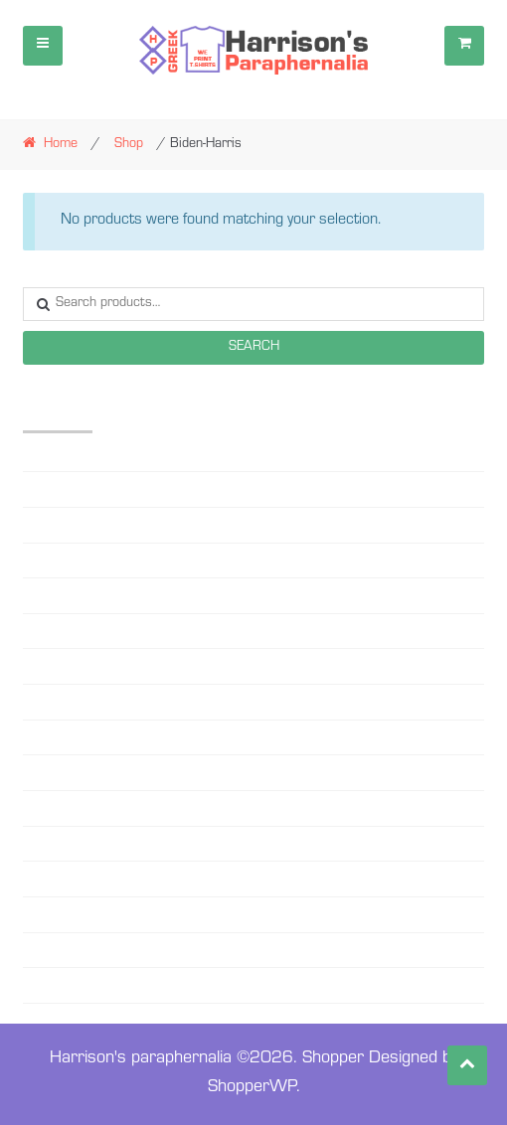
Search (254, 348)
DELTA (41, 666)
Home (61, 145)
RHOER (44, 844)
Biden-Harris (58, 560)
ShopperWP (252, 1088)
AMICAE (47, 489)
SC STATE (51, 878)
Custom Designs (71, 631)
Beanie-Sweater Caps (85, 525)
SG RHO (47, 914)
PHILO (41, 808)
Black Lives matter (78, 595)
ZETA (38, 950)
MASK (41, 702)
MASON (47, 737)
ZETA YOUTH (60, 985)
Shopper (333, 1059)
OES (35, 772)
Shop (128, 145)
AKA (36, 454)
